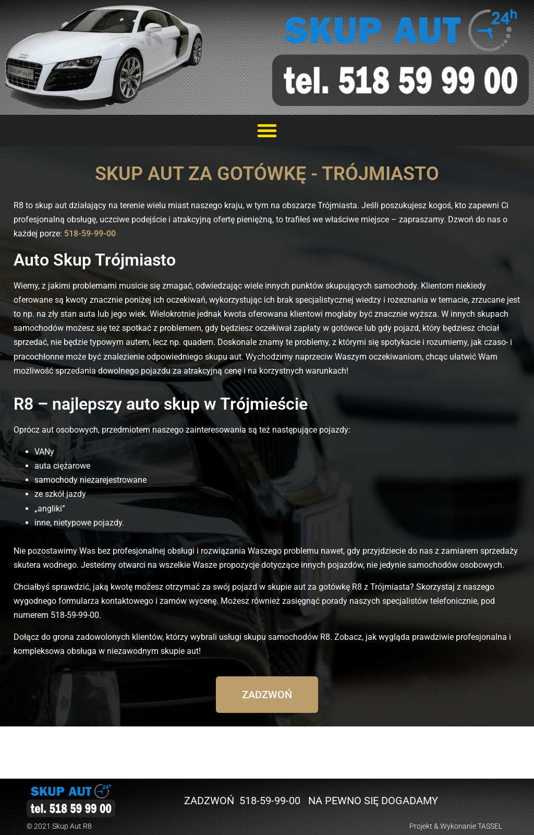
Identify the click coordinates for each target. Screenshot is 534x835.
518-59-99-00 (90, 233)
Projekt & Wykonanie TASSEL (455, 826)
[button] (267, 130)
